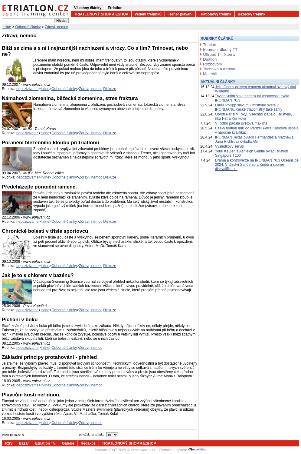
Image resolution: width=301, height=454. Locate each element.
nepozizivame (27, 89)
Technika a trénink (219, 69)
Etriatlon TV (45, 443)
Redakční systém (182, 450)
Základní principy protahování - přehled (49, 357)
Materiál (210, 74)
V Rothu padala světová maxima (241, 123)
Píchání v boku (20, 319)
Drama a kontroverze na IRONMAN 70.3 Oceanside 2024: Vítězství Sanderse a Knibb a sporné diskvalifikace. (257, 164)
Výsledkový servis (229, 146)
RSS (9, 443)
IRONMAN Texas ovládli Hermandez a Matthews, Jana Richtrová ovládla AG (254, 139)
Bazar (24, 443)
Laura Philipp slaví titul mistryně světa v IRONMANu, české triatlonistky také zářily (248, 107)
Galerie (68, 443)
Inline (6, 27)
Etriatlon (115, 8)
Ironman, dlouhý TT (220, 49)
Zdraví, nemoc (56, 27)
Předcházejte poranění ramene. (39, 187)
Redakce (87, 443)
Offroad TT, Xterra (219, 54)
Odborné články (28, 27)
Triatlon (209, 44)
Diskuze (109, 89)
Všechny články (87, 8)
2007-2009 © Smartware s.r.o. (133, 450)
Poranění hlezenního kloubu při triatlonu (50, 142)
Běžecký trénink (251, 14)
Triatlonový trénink (215, 14)
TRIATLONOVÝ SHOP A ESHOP (101, 14)
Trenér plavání (180, 14)
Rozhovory (212, 64)
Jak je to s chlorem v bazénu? (38, 275)
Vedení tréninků (148, 14)
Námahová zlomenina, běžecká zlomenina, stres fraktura (70, 98)
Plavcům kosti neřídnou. (31, 395)
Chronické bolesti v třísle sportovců (45, 231)
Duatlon (210, 59)
